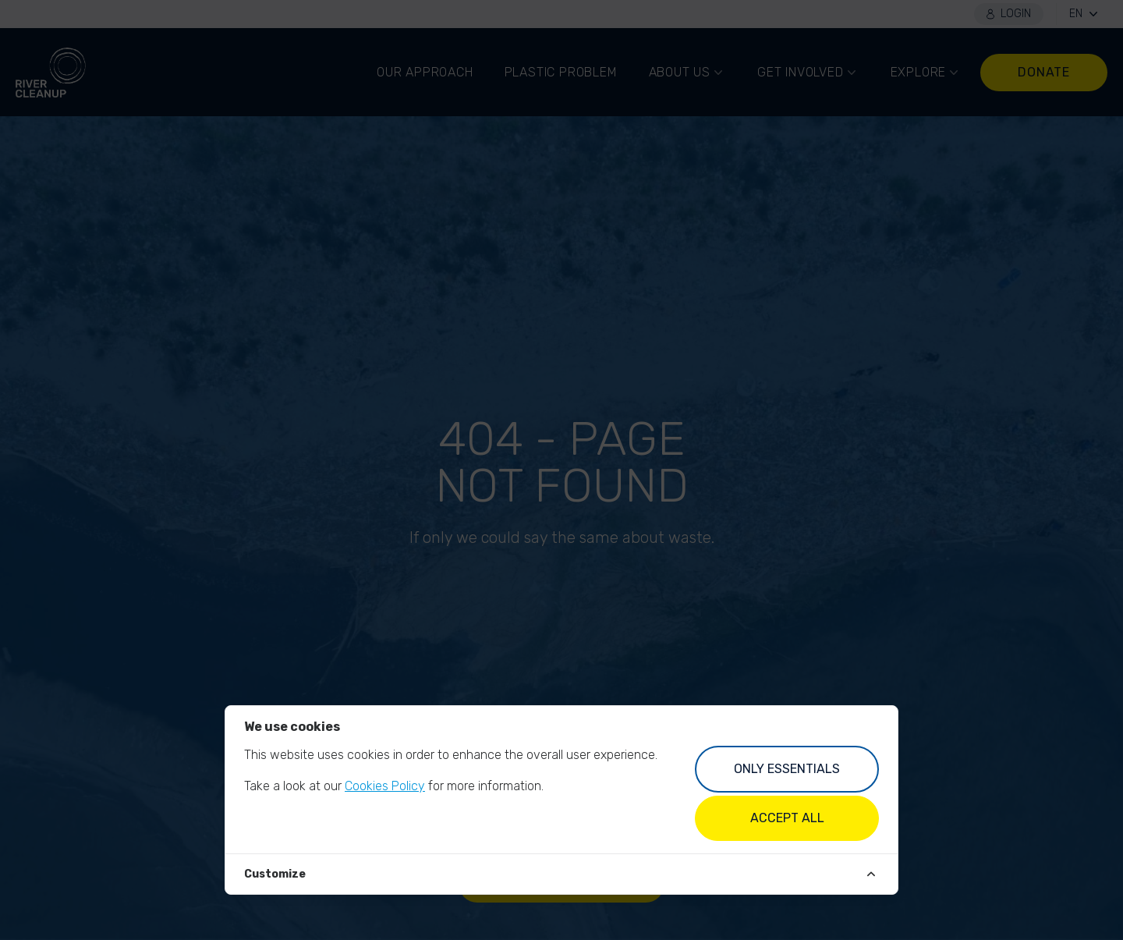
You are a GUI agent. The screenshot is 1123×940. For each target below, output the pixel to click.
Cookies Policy (385, 786)
